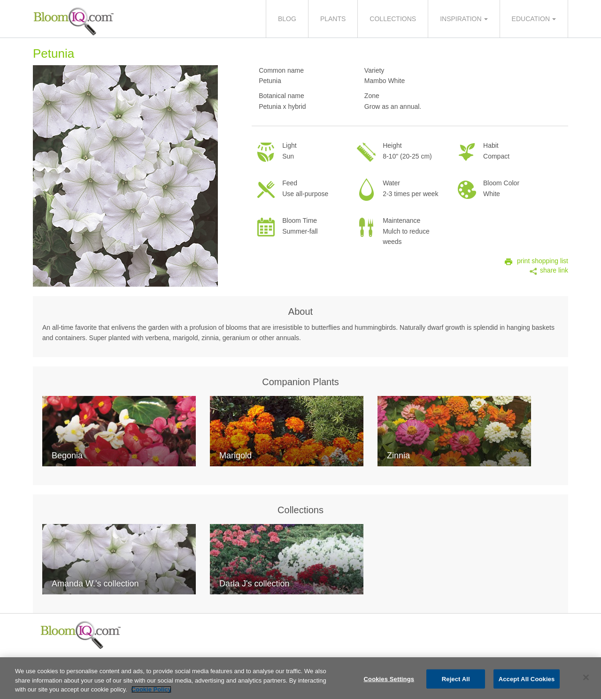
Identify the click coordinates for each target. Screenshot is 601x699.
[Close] (586, 678)
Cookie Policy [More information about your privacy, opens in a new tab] (151, 690)
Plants (333, 19)
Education (531, 19)
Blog (287, 19)
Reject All (456, 680)
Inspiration (460, 19)
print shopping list (542, 261)
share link (554, 270)
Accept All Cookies (527, 680)
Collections (393, 19)
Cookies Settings (389, 680)
